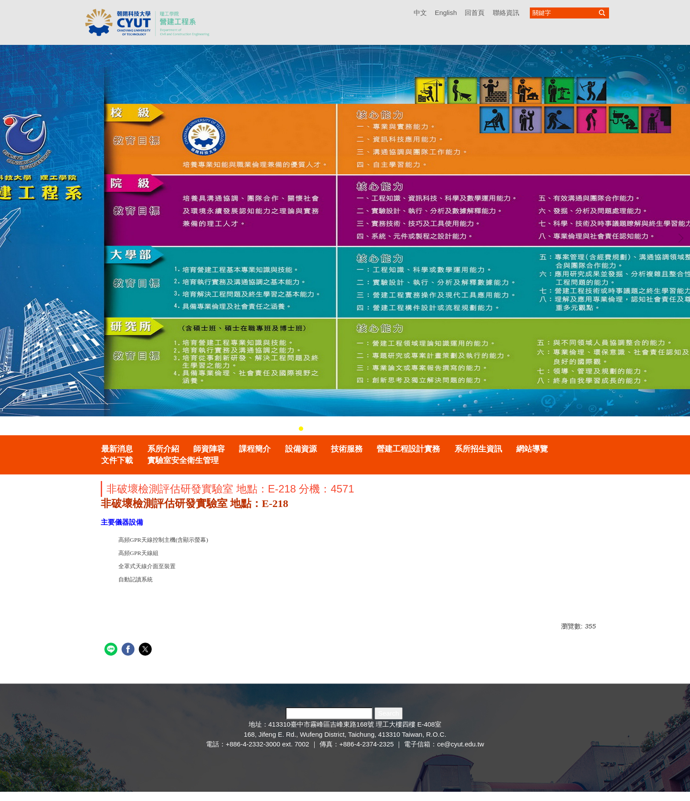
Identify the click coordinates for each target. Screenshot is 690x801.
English (446, 12)
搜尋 (602, 12)
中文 (420, 12)
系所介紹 (163, 449)
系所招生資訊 (478, 449)
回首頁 (474, 12)
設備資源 (301, 449)
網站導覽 (532, 449)
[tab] (301, 428)
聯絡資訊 (506, 12)
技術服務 (347, 449)
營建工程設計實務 (408, 449)
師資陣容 (209, 449)
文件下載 (117, 460)
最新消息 (117, 449)
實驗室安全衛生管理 (183, 460)
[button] (11, 238)
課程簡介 (255, 449)
